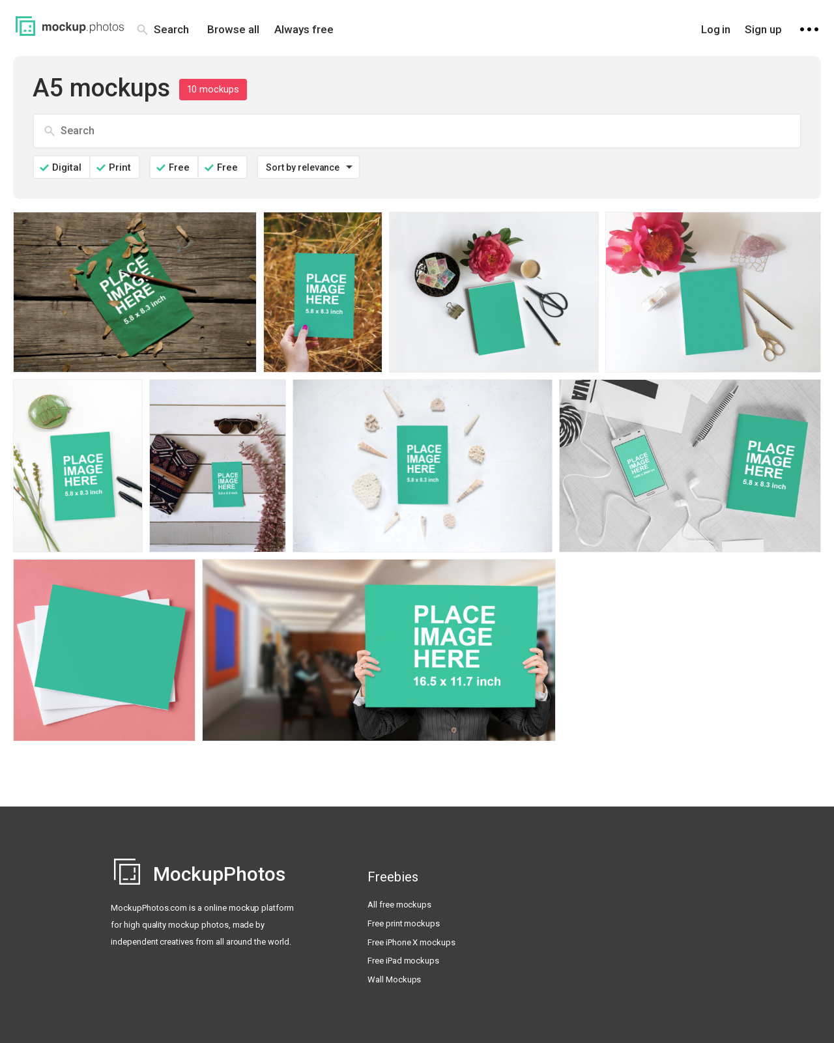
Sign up (763, 29)
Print (120, 167)
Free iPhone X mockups (411, 942)
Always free (304, 29)
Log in (716, 29)
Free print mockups (403, 923)
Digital (66, 167)
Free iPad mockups (403, 960)
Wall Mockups (394, 979)
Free (179, 167)
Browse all (233, 29)
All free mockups (399, 904)
